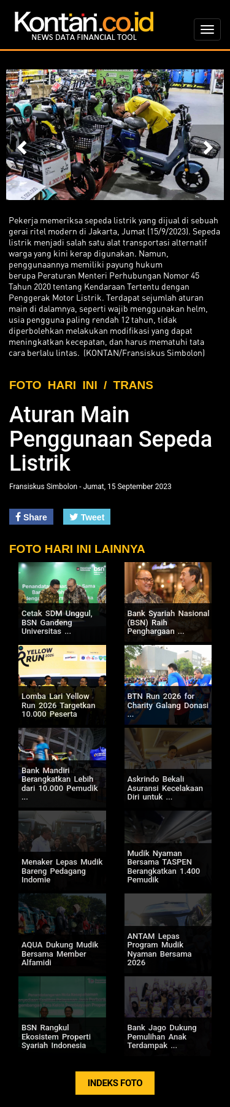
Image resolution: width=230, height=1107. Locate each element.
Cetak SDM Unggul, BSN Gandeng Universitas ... (57, 622)
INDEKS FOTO (115, 1083)
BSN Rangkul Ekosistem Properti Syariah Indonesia (56, 1036)
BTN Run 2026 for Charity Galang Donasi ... (168, 705)
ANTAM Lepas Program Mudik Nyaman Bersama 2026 (160, 949)
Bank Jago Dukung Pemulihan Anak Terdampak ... (162, 1036)
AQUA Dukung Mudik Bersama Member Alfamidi (59, 953)
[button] (23, 141)
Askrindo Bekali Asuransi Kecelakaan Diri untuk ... (166, 787)
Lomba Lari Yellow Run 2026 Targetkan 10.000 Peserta (58, 705)
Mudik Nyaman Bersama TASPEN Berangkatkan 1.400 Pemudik (164, 866)
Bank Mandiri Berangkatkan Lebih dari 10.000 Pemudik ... (59, 783)
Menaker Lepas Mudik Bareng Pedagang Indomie (61, 870)
